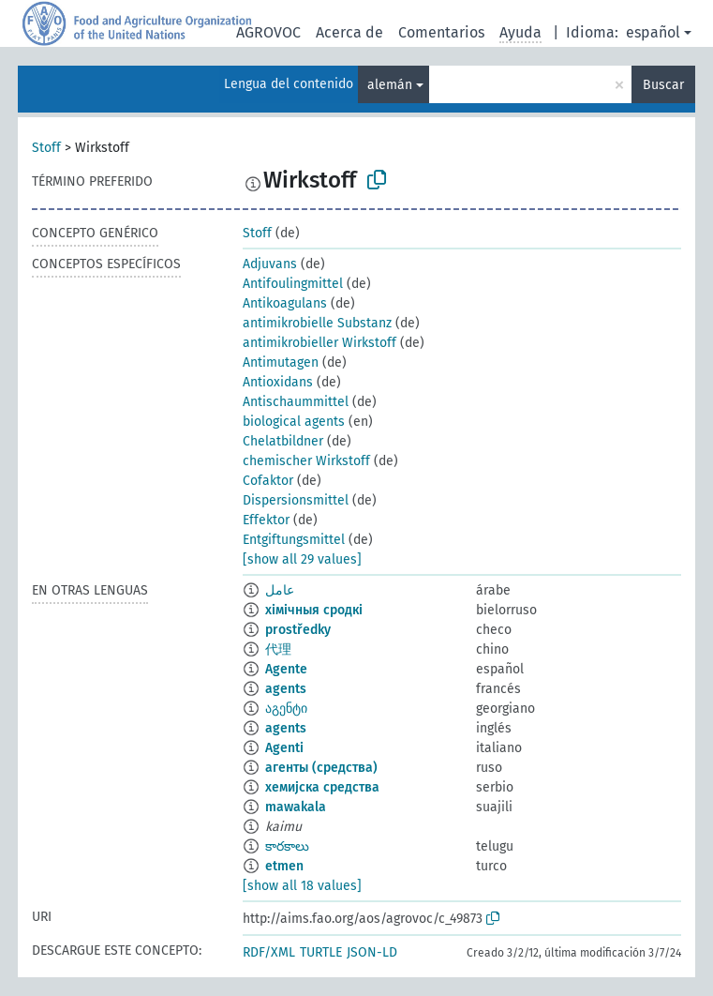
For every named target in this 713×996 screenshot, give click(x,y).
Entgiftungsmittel (294, 540)
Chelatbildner (283, 441)
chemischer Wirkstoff (306, 461)
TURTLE (321, 952)
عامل (279, 590)
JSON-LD (372, 952)
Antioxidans (278, 382)
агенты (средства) (321, 768)
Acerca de (349, 32)
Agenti (284, 748)
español (653, 32)
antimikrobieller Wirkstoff (319, 343)
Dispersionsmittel (296, 500)
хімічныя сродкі (314, 610)
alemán (389, 85)
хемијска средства (322, 787)
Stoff (46, 148)
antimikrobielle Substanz (317, 323)
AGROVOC (268, 32)
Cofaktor (268, 481)
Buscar (663, 85)
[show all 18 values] (302, 886)
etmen (284, 866)
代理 (278, 649)
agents (285, 689)
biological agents (294, 422)
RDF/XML (269, 952)
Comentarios (441, 32)
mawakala (295, 807)
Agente (286, 669)
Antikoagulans (285, 303)
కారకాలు (287, 846)
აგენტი (286, 709)
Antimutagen (281, 362)
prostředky (298, 630)
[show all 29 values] (302, 559)
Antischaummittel (296, 402)
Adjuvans (270, 264)
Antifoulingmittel (293, 284)
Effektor (266, 520)
